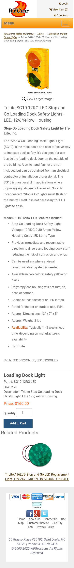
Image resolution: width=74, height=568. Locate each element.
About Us (34, 519)
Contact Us (50, 519)
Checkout (61, 15)
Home (21, 519)
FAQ (30, 527)
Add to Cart (18, 423)
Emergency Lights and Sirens (19, 34)
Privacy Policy (45, 527)
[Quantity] (24, 412)
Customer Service (38, 523)
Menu (9, 23)
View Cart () (58, 9)
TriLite (40, 34)
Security (57, 523)
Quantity (9, 413)
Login (63, 3)
